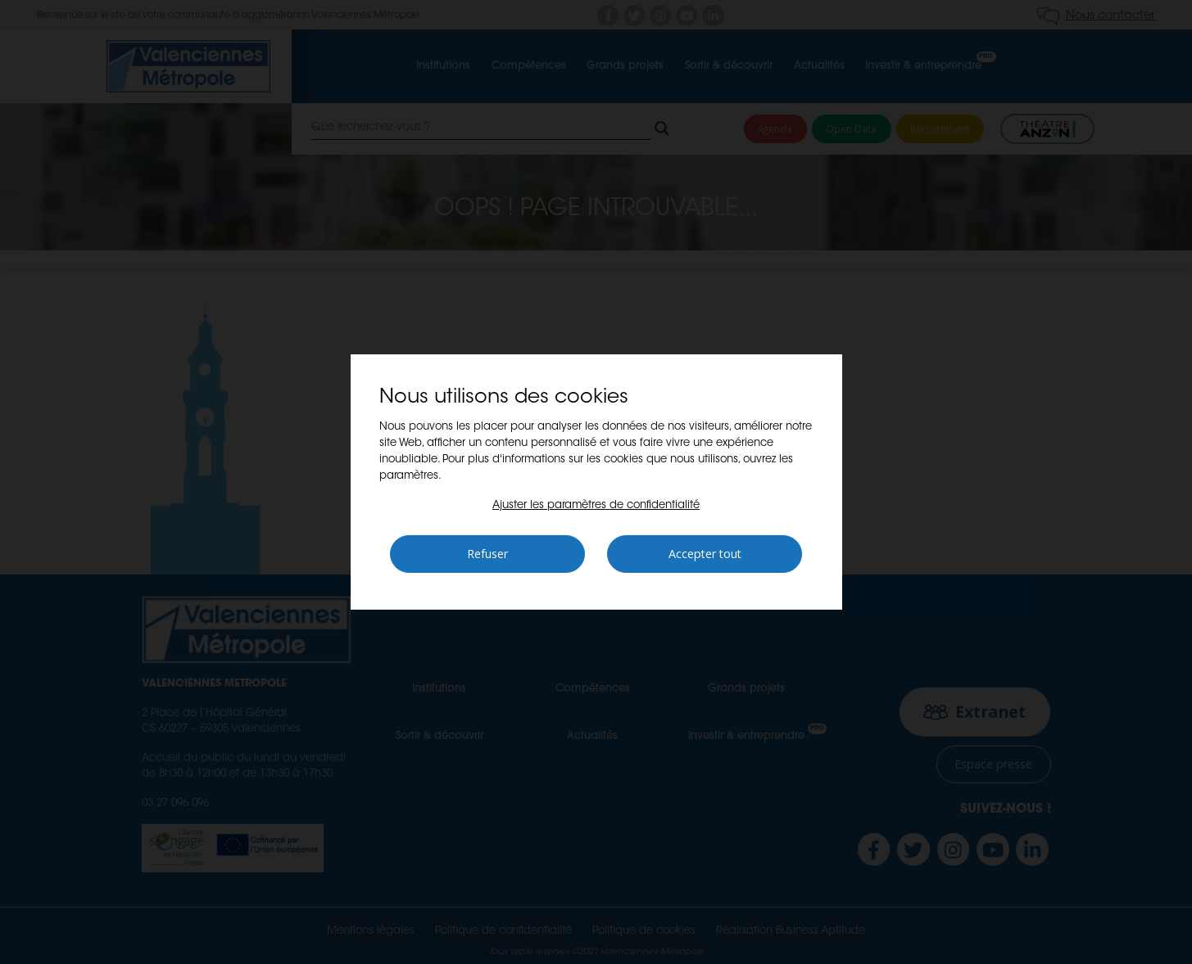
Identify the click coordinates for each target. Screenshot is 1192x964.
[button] (596, 505)
